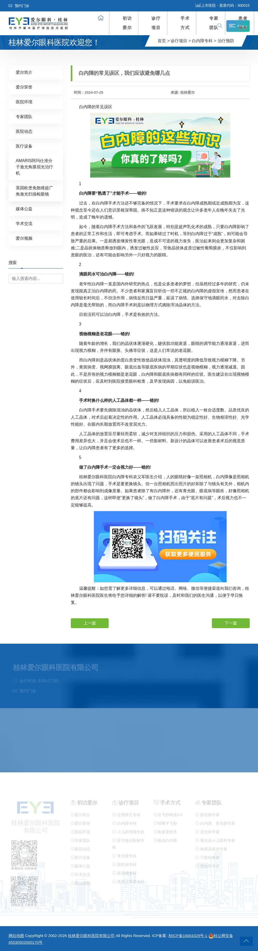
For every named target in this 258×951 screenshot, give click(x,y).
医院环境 (24, 101)
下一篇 (231, 623)
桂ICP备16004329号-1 (188, 935)
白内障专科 (202, 41)
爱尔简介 (24, 72)
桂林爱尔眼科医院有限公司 (91, 935)
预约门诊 (19, 6)
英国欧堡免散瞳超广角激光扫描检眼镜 (34, 190)
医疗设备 (24, 146)
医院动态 (24, 131)
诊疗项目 (156, 23)
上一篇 (89, 623)
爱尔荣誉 (24, 87)
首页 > (164, 41)
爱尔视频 (24, 238)
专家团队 (214, 23)
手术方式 (185, 23)
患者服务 (243, 23)
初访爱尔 (127, 23)
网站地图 (16, 935)
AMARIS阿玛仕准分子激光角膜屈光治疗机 (34, 166)
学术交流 (24, 223)
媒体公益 (24, 208)
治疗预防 (226, 41)
